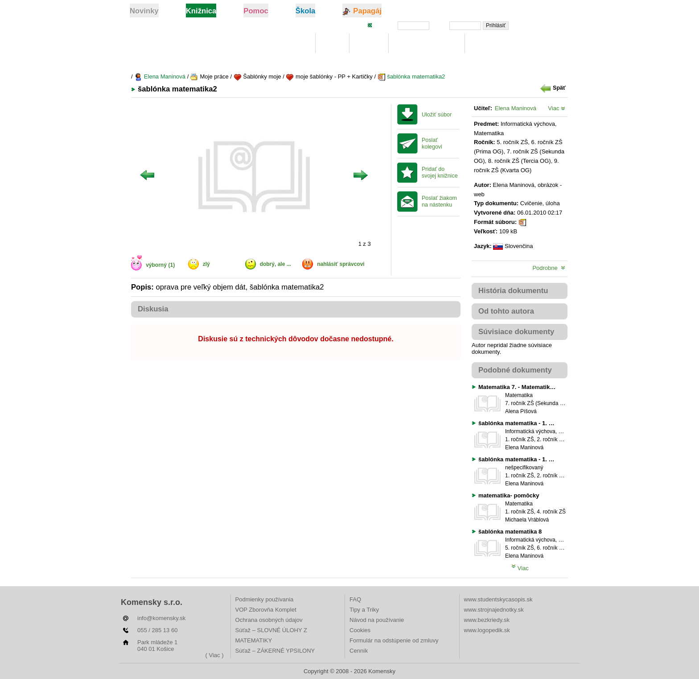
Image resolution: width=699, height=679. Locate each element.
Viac (556, 108)
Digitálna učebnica (427, 43)
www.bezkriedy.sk (487, 620)
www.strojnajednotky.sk (494, 609)
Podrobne (548, 268)
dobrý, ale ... (275, 264)
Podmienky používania (264, 599)
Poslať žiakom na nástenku (439, 201)
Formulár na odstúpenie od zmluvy (394, 640)
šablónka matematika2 (411, 76)
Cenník (359, 650)
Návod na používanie (377, 620)
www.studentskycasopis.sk (498, 599)
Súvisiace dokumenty (516, 331)
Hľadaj (368, 43)
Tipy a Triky (364, 609)
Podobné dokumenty (515, 370)
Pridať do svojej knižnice (440, 172)
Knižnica (293, 43)
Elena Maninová (159, 76)
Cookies (360, 630)
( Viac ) (215, 655)
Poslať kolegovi (432, 143)
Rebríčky (488, 43)
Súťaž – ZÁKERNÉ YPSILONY (275, 650)
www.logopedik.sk (487, 630)
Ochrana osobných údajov (269, 620)
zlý (206, 264)
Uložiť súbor (437, 115)
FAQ (355, 599)
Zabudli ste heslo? (542, 25)
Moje (332, 43)
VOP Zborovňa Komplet (265, 609)
